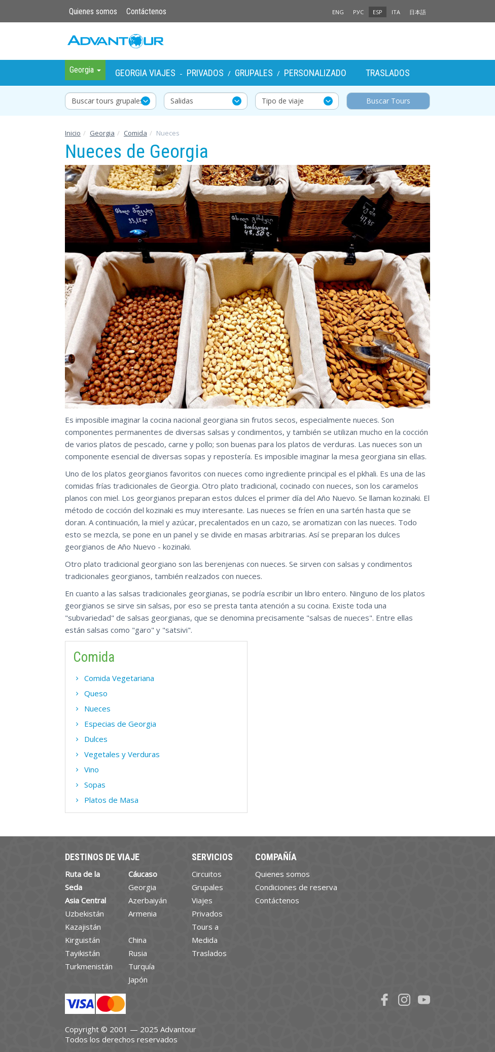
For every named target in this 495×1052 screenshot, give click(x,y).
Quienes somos (93, 11)
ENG (338, 12)
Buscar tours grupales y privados (114, 101)
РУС (358, 12)
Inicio (73, 133)
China (137, 940)
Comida (135, 133)
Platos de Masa (111, 800)
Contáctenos (146, 11)
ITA (396, 12)
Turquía (141, 966)
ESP (377, 12)
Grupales (254, 72)
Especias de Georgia (120, 724)
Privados (205, 72)
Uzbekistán (84, 913)
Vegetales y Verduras (122, 754)
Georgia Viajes (145, 72)
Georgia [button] (85, 70)
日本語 (417, 12)
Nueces (97, 708)
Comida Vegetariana (119, 678)
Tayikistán (82, 953)
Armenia (142, 913)
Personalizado (315, 72)
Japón (138, 979)
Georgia (102, 133)
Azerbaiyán (147, 900)
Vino (91, 769)
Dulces (96, 739)
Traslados (388, 72)
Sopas (94, 784)
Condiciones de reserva (296, 887)
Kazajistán (83, 927)
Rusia (137, 953)
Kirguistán (82, 940)
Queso (96, 693)
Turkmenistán (89, 966)
